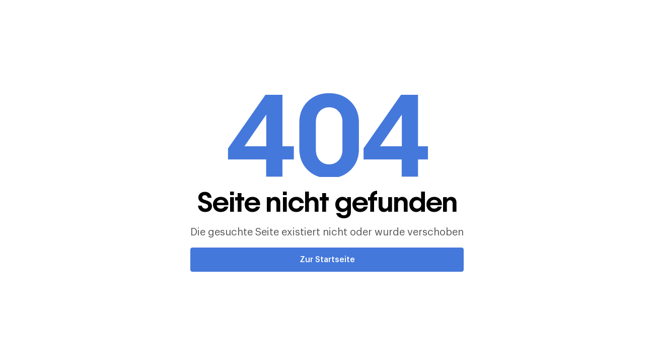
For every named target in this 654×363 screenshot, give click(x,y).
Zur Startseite (327, 260)
